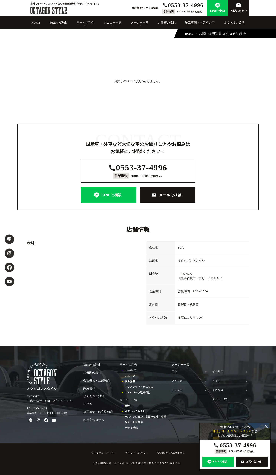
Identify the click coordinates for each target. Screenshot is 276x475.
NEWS (87, 404)
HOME (35, 22)
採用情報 (89, 388)
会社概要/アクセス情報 (145, 8)
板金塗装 (130, 381)
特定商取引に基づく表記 (171, 453)
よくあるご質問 (234, 22)
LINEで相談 (217, 10)
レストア (130, 376)
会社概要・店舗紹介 (96, 380)
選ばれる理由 (58, 22)
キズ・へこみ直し (135, 411)
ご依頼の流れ (167, 22)
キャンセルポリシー (136, 453)
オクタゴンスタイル (168, 463)
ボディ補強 (131, 427)
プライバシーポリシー (104, 453)
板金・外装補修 (134, 422)
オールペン (131, 370)
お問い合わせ (238, 10)
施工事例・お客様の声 (200, 22)
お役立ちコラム (93, 419)
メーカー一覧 (140, 22)
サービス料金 (85, 22)
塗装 (127, 405)
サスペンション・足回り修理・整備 (145, 416)
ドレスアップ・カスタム (139, 387)
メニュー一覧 (112, 22)
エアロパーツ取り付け (138, 392)
